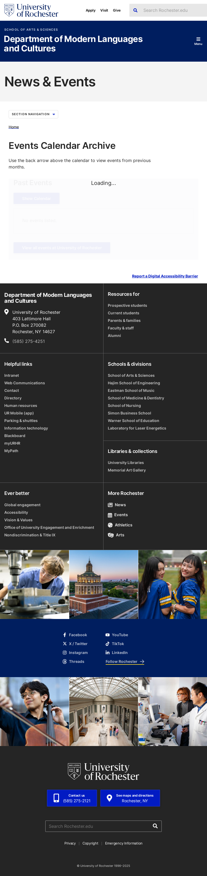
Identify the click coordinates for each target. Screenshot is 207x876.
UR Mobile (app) (19, 413)
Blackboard (14, 435)
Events (118, 515)
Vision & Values (18, 519)
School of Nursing (124, 405)
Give (117, 10)
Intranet (11, 375)
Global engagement (22, 504)
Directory (13, 397)
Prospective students (127, 305)
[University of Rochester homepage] (31, 10)
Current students (123, 312)
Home (14, 126)
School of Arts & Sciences (31, 30)
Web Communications (24, 382)
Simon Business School (129, 413)
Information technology (26, 428)
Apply (91, 10)
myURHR (12, 443)
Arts (116, 535)
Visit (104, 10)
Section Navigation (33, 114)
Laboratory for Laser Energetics (137, 428)
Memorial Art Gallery (127, 470)
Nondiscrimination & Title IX (30, 534)
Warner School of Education (133, 420)
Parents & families (124, 320)
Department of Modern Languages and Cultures (73, 44)
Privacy (70, 843)
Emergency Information (124, 843)
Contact (11, 390)
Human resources (20, 405)
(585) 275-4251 (28, 341)
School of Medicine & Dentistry (136, 397)
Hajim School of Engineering (134, 382)
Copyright (90, 843)
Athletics (120, 525)
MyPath (11, 450)
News (117, 505)
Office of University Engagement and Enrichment (49, 527)
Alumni (114, 335)
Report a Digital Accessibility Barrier (165, 276)
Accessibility (16, 512)
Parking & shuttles (21, 420)
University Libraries (126, 462)
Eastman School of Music (131, 390)
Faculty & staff (121, 327)
